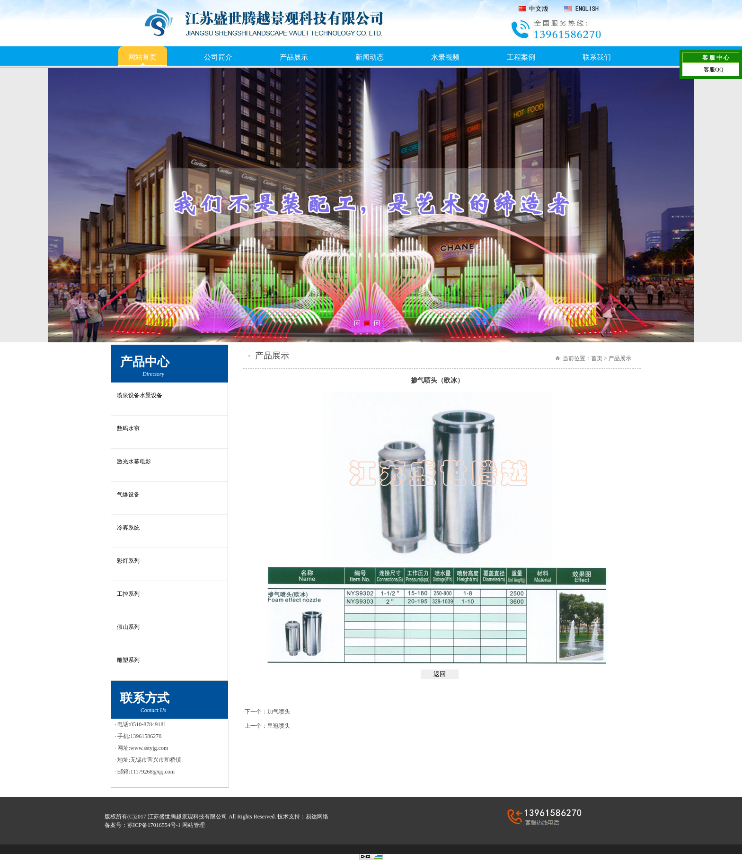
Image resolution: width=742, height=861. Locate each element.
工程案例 (521, 57)
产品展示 (294, 57)
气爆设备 (128, 494)
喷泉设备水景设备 (139, 395)
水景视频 (445, 57)
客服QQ (713, 69)
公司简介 (218, 57)
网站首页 (142, 57)
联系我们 (597, 57)
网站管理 (193, 825)
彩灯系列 (128, 560)
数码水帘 (128, 428)
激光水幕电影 (134, 461)
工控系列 (128, 594)
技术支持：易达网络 (302, 816)
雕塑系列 (128, 660)
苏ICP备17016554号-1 (154, 825)
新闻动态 (369, 57)
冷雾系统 (128, 527)
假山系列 (128, 627)
